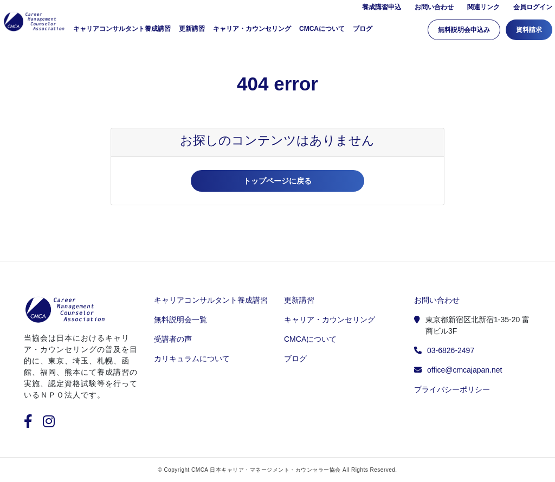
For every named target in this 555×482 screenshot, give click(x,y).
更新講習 (192, 31)
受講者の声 (173, 339)
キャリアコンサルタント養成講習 (211, 300)
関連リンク (483, 9)
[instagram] (49, 423)
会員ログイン (532, 9)
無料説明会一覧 (180, 319)
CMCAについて (322, 31)
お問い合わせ (434, 9)
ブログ (362, 31)
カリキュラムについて (192, 358)
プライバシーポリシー (452, 389)
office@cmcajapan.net (464, 370)
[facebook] (32, 423)
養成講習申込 (381, 9)
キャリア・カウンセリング (252, 31)
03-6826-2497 (450, 350)
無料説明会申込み (464, 32)
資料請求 (529, 32)
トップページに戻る (277, 181)
